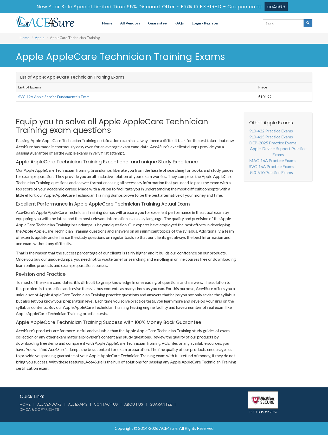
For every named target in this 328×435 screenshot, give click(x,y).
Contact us (106, 404)
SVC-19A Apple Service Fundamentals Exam (53, 96)
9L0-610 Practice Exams (271, 172)
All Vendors (130, 23)
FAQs (179, 23)
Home (107, 23)
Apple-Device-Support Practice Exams (278, 151)
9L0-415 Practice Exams (271, 136)
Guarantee (157, 23)
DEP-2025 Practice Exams (273, 142)
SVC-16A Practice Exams (271, 166)
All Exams (77, 404)
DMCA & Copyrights (39, 409)
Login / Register (205, 23)
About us (133, 404)
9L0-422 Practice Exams (271, 130)
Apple (39, 37)
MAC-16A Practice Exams (272, 160)
